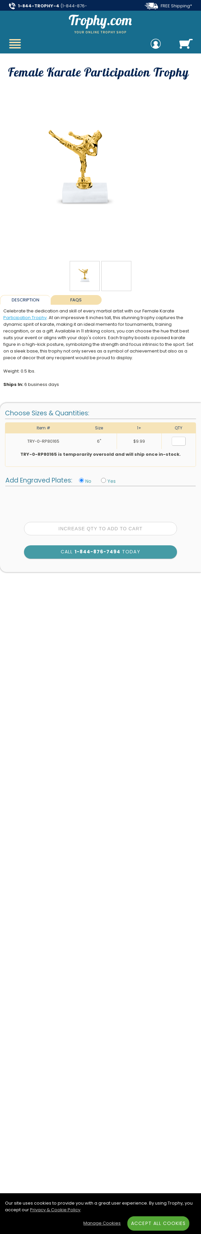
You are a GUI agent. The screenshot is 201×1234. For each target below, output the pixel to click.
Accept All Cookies (158, 1223)
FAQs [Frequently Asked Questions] (76, 300)
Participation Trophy (25, 317)
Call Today (100, 551)
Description (25, 300)
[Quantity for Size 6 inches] (179, 441)
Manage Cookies (102, 1223)
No (88, 481)
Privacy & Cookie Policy (55, 1210)
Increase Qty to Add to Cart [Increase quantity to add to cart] (100, 528)
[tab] (25, 299)
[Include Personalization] (103, 480)
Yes (111, 481)
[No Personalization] (81, 480)
